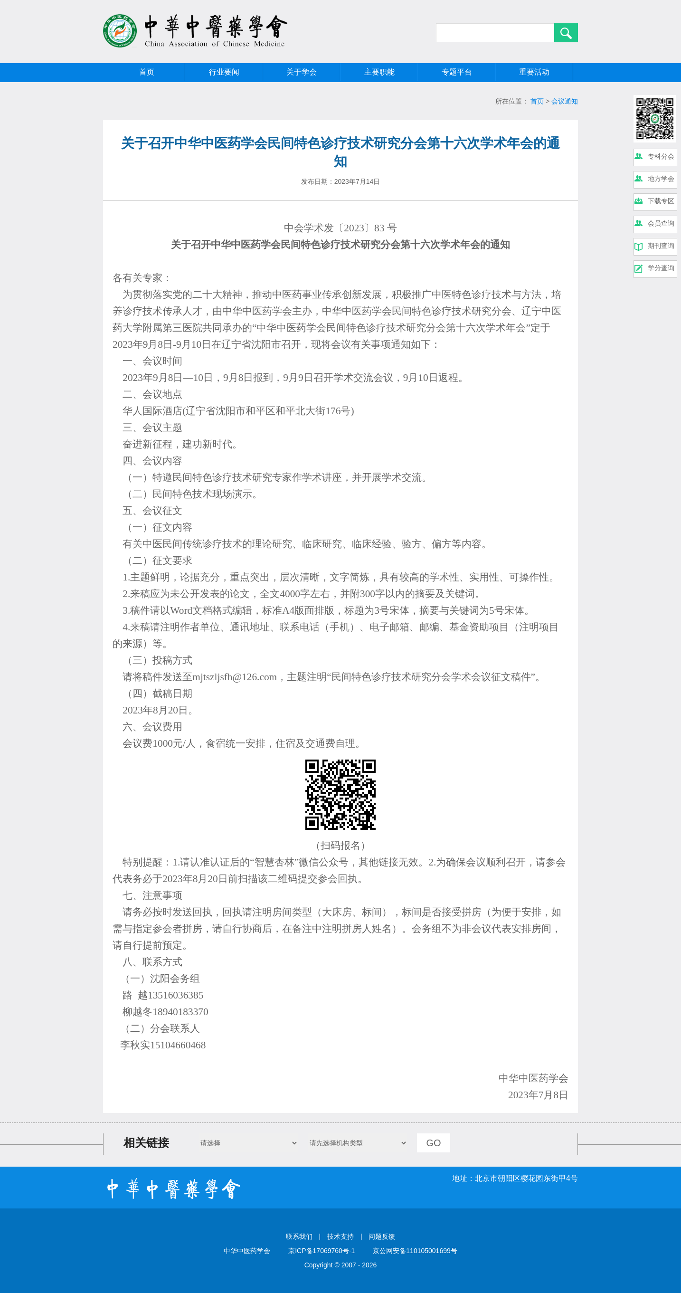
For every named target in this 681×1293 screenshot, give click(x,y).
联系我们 (299, 1236)
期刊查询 (661, 245)
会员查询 (661, 223)
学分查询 (661, 268)
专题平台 (457, 72)
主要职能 (379, 72)
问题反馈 (382, 1236)
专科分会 (661, 156)
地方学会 (661, 178)
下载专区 (661, 201)
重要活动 (534, 72)
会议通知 (564, 101)
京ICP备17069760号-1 (321, 1251)
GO (433, 1143)
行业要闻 (224, 72)
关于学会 (301, 72)
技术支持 (340, 1236)
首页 (146, 72)
